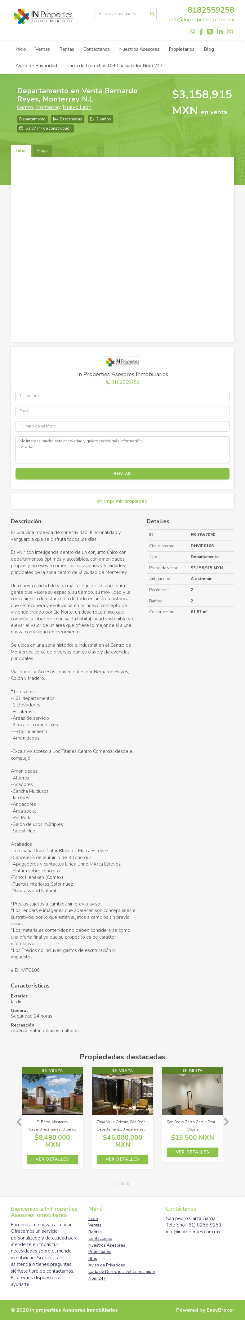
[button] (16, 1121)
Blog (209, 49)
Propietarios (181, 49)
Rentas (66, 49)
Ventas (42, 49)
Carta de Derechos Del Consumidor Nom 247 (114, 66)
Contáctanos (96, 49)
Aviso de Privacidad (36, 66)
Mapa (42, 151)
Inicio (21, 49)
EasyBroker (220, 1309)
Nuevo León (77, 107)
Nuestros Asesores (139, 49)
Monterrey (47, 107)
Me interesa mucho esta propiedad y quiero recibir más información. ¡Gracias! (122, 449)
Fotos (21, 151)
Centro (25, 107)
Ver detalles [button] (52, 1159)
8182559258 (211, 10)
